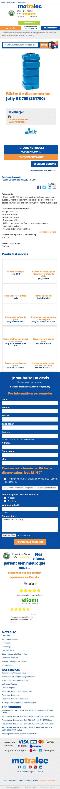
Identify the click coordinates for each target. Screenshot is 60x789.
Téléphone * (8, 424)
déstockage (29, 23)
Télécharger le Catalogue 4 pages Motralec (18, 677)
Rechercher (46, 45)
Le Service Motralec (9, 684)
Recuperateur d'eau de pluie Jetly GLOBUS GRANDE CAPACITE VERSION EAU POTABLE (27, 728)
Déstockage (6, 647)
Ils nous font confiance (10, 639)
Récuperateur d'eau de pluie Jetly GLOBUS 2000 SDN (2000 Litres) (28, 716)
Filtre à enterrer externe (16, 295)
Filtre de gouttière (43, 295)
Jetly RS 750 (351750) (30, 525)
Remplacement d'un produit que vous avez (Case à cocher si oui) (31, 480)
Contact (40, 772)
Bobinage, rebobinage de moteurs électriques (19, 703)
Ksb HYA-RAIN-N (43, 343)
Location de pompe (9, 688)
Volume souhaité (10, 505)
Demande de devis (44, 164)
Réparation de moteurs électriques (15, 699)
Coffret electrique (15, 271)
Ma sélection (21, 2)
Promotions (6, 643)
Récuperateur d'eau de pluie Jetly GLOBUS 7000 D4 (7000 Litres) (27, 720)
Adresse (6, 443)
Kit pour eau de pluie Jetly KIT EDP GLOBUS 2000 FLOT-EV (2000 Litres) (27, 711)
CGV (19, 772)
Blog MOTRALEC (8, 650)
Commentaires (9, 516)
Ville (4, 459)
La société (6, 635)
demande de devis (50, 28)
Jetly (15, 298)
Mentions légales (28, 772)
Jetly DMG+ (43, 278)
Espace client (11, 2)
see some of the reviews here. (30, 595)
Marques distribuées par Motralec (14, 661)
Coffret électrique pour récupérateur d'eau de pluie (43, 274)
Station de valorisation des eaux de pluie (43, 364)
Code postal (8, 451)
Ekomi (52, 788)
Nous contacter (7, 665)
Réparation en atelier (10, 658)
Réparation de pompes (10, 695)
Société (3, 2)
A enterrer (10, 501)
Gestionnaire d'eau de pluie (15, 318)
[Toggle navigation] (10, 28)
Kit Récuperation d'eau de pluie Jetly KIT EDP (19, 734)
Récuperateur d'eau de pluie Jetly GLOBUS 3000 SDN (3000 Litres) (28, 724)
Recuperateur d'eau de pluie (43, 340)
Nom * (5, 399)
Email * (5, 415)
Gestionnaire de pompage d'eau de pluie (43, 318)
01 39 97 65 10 (31, 29)
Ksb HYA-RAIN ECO (43, 367)
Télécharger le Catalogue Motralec (15, 673)
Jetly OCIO (16, 274)
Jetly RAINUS (43, 298)
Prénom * (6, 407)
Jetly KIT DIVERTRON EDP (43, 321)
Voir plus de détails (47, 232)
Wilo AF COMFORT (15, 367)
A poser (9, 498)
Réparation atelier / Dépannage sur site (17, 691)
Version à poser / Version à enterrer (20, 494)
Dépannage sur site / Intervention (14, 654)
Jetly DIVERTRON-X (16, 321)
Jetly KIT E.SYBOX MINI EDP (15, 344)
